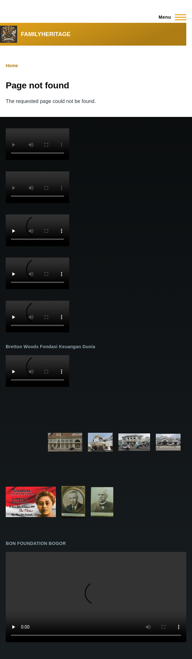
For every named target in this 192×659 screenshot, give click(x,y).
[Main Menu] (170, 17)
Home (12, 65)
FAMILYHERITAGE (45, 34)
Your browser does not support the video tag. (37, 144)
